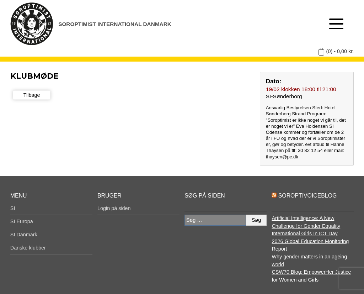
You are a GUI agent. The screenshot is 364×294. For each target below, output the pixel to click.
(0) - (340, 51)
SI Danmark (23, 234)
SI (12, 208)
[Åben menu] (336, 24)
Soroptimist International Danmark (114, 24)
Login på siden (114, 208)
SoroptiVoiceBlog (307, 196)
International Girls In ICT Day (304, 233)
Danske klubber (28, 248)
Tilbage (31, 95)
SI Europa (21, 221)
